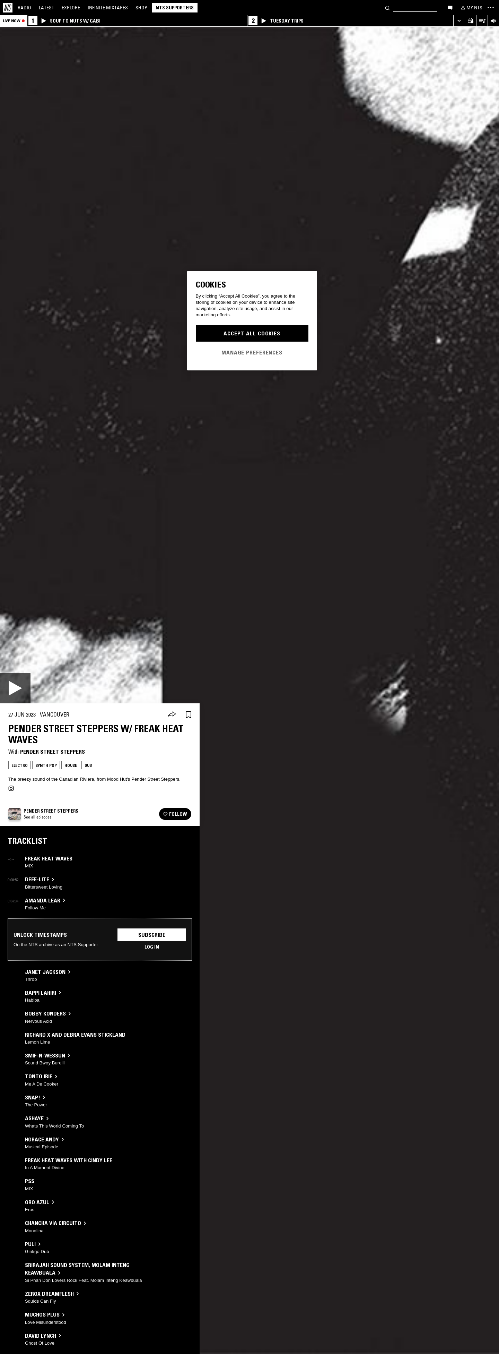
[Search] (387, 7)
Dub (88, 765)
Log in (152, 947)
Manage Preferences (251, 352)
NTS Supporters (175, 8)
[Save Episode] (188, 714)
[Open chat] (450, 7)
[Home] (7, 7)
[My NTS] (470, 8)
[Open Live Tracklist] (482, 21)
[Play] (15, 688)
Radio (24, 8)
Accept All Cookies (252, 333)
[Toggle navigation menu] (490, 7)
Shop (141, 8)
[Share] (172, 714)
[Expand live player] (459, 21)
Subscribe (151, 934)
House (70, 765)
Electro (19, 765)
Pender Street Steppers (52, 751)
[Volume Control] (493, 21)
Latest (46, 8)
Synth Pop (46, 765)
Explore (71, 8)
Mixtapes (108, 8)
